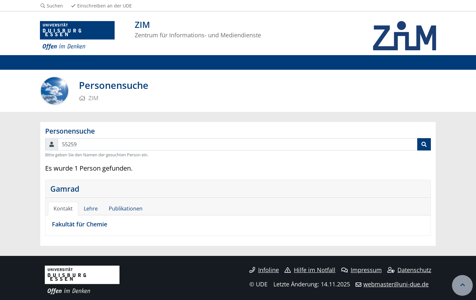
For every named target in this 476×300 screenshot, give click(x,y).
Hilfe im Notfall (309, 270)
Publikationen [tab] (126, 208)
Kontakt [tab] (63, 208)
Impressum (361, 270)
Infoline (264, 270)
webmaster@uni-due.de (396, 284)
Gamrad (64, 189)
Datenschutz (409, 270)
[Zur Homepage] (77, 35)
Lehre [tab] (91, 208)
